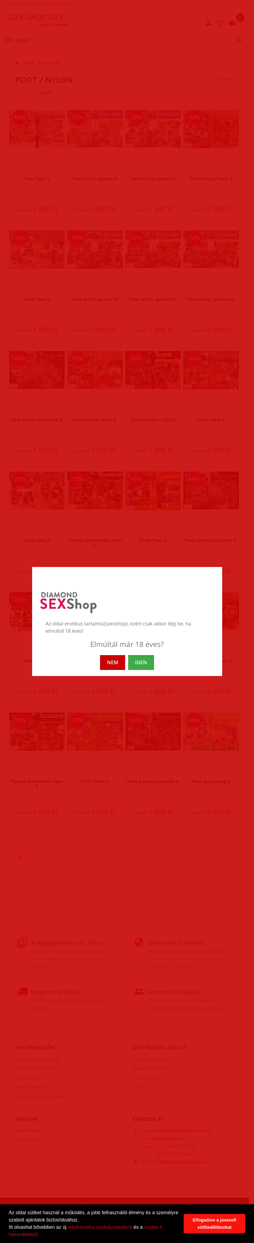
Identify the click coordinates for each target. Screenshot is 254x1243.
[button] (41, 1235)
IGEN (141, 662)
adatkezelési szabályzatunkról (100, 1227)
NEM (112, 662)
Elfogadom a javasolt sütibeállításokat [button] (214, 1224)
